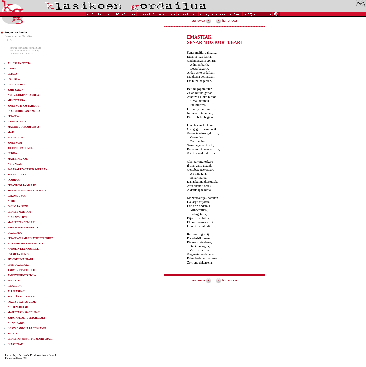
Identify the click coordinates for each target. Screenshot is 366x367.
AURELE (13, 201)
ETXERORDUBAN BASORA (24, 111)
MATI (11, 132)
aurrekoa (201, 20)
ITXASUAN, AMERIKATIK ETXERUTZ (30, 238)
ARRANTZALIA (17, 121)
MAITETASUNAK (18, 158)
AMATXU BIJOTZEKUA (22, 275)
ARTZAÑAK (17, 164)
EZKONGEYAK (17, 195)
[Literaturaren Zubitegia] (21, 53)
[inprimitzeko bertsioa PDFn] (24, 50)
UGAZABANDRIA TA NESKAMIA (27, 328)
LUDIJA (12, 153)
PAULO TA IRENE (18, 206)
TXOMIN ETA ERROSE (21, 270)
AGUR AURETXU (18, 307)
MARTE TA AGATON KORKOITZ (27, 190)
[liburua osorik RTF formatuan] (25, 47)
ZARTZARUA (15, 89)
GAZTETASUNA (17, 84)
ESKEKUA (14, 79)
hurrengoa (226, 20)
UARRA (12, 68)
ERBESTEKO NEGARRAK (23, 227)
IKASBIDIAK (15, 344)
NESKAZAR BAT (17, 217)
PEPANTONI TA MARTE (22, 185)
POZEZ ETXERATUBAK (22, 301)
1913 (8, 40)
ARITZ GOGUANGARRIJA (23, 95)
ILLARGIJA (15, 285)
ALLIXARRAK (16, 291)
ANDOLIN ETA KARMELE (23, 248)
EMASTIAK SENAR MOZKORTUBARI (30, 338)
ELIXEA (12, 73)
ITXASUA (13, 116)
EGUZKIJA (14, 280)
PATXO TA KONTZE (19, 254)
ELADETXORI (16, 137)
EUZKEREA (15, 232)
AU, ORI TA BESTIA (19, 63)
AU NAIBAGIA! (16, 323)
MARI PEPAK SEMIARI (21, 222)
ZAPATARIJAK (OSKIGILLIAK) (26, 317)
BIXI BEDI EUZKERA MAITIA (25, 243)
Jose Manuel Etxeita (18, 36)
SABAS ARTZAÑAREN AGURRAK (27, 169)
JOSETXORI (15, 142)
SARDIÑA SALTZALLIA (22, 296)
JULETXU (13, 333)
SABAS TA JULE (17, 174)
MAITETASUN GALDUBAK (24, 312)
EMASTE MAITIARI (22, 211)
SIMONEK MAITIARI (20, 259)
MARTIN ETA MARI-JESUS (24, 126)
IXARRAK (14, 179)
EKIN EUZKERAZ (18, 264)
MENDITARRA (16, 100)
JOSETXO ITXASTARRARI (23, 105)
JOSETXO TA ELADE (20, 148)
